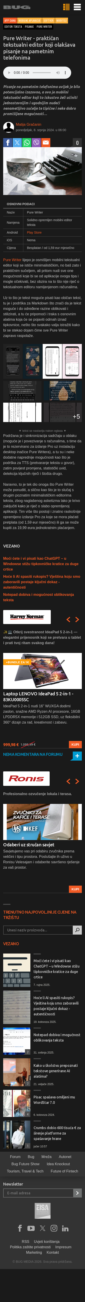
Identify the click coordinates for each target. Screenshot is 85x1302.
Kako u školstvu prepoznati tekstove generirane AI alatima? (56, 1070)
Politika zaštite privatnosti (30, 1247)
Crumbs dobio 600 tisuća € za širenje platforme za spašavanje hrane (57, 1133)
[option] (42, 689)
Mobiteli (61, 20)
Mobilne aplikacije (30, 20)
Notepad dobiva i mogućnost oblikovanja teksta (57, 1037)
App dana (10, 20)
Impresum (63, 1247)
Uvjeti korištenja (47, 1242)
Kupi (75, 744)
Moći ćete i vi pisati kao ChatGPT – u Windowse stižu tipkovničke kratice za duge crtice (40, 564)
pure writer (44, 26)
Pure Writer (12, 260)
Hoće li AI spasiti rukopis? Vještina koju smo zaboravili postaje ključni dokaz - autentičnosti (41, 582)
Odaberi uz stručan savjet (28, 844)
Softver (48, 20)
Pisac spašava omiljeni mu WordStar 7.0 (54, 1100)
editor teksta (13, 26)
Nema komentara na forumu (32, 754)
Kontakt (53, 1252)
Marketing (34, 1252)
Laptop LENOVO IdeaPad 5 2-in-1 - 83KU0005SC (38, 696)
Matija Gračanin (28, 124)
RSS (25, 1242)
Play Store (34, 232)
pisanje (29, 26)
